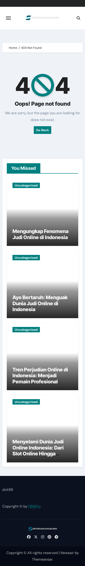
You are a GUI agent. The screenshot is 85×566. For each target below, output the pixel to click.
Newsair (67, 552)
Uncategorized (26, 185)
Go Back (42, 130)
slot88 (7, 489)
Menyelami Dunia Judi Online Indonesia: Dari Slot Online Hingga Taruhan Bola (38, 450)
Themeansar (42, 559)
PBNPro (34, 506)
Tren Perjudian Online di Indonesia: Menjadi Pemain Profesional (40, 375)
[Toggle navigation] (8, 18)
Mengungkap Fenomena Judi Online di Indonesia (40, 234)
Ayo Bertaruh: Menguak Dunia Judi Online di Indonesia (40, 303)
